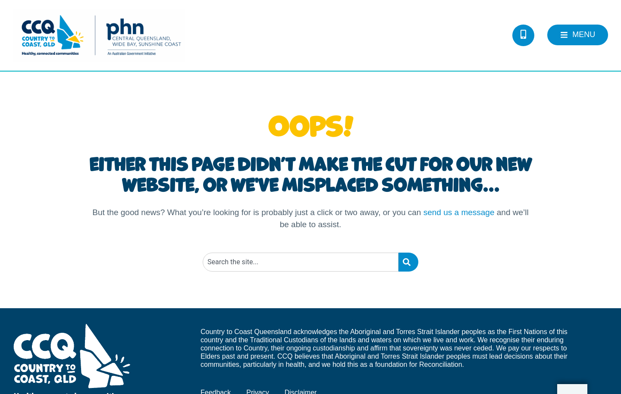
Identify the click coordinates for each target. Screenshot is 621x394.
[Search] (408, 262)
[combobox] (300, 262)
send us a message (459, 212)
